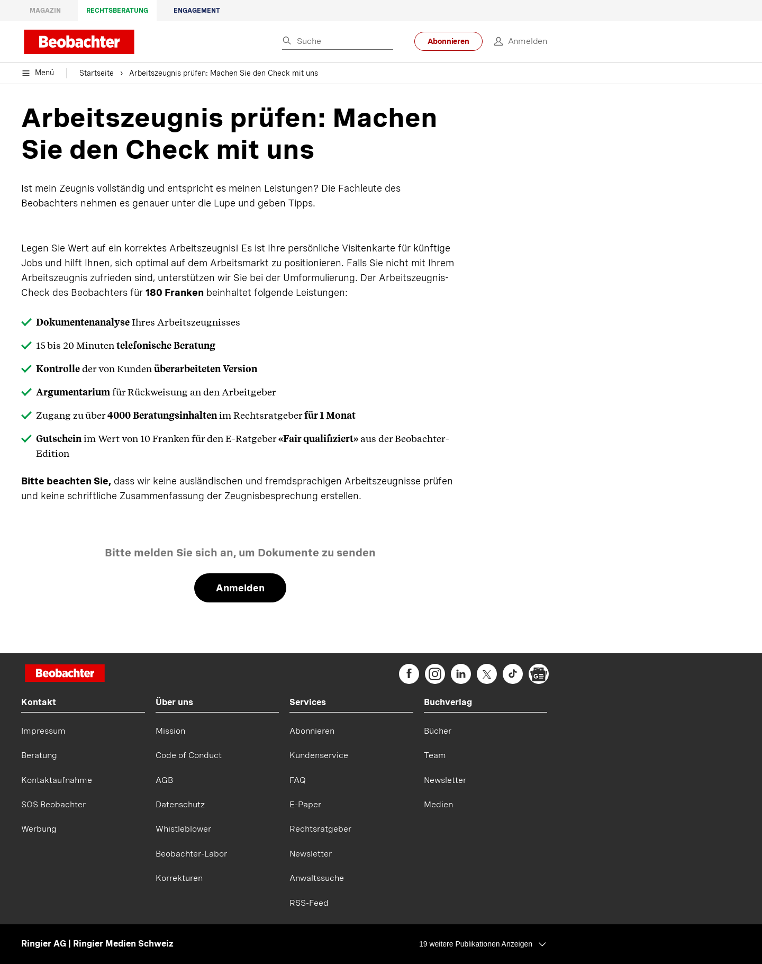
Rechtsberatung (117, 10)
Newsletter (310, 854)
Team (435, 755)
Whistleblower (183, 829)
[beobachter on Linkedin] (461, 674)
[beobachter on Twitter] (487, 674)
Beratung (39, 755)
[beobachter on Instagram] (435, 674)
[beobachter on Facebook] (409, 674)
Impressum (43, 731)
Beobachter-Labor (191, 854)
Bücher (437, 731)
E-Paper (305, 804)
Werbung (39, 829)
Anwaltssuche (316, 878)
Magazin (45, 10)
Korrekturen (179, 878)
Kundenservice (318, 755)
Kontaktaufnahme (56, 780)
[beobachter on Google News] (539, 674)
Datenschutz (180, 804)
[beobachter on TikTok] (513, 674)
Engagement (197, 10)
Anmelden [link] (240, 587)
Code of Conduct (189, 755)
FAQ (297, 780)
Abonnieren (448, 41)
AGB (164, 780)
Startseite (96, 74)
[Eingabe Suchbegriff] (337, 41)
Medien (438, 804)
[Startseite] (64, 674)
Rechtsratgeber (320, 829)
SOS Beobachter (53, 804)
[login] (515, 41)
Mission (170, 731)
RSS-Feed (309, 903)
